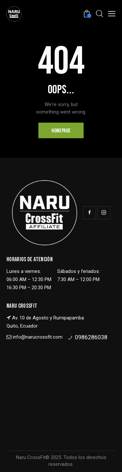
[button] (111, 14)
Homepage (61, 131)
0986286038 (91, 337)
